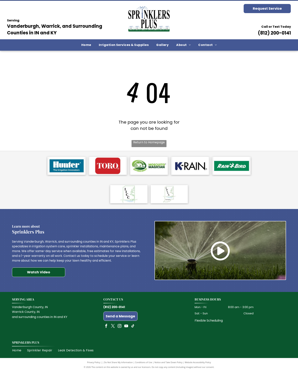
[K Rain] (190, 166)
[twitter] (113, 328)
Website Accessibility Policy (198, 364)
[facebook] (106, 328)
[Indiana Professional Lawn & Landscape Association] (169, 195)
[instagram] (119, 328)
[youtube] (126, 328)
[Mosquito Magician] (149, 166)
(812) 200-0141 (274, 33)
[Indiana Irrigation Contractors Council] (129, 195)
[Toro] (108, 166)
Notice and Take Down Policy (169, 364)
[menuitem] (86, 45)
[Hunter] (66, 166)
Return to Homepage (149, 142)
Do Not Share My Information (118, 364)
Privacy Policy (93, 364)
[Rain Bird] (231, 166)
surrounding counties (34, 318)
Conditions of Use (143, 364)
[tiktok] (133, 328)
